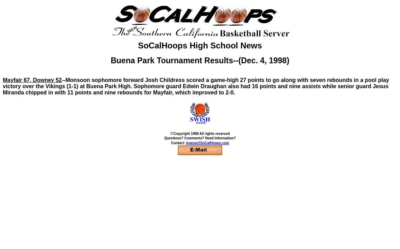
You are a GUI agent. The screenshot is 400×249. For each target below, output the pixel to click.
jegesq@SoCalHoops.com (207, 143)
